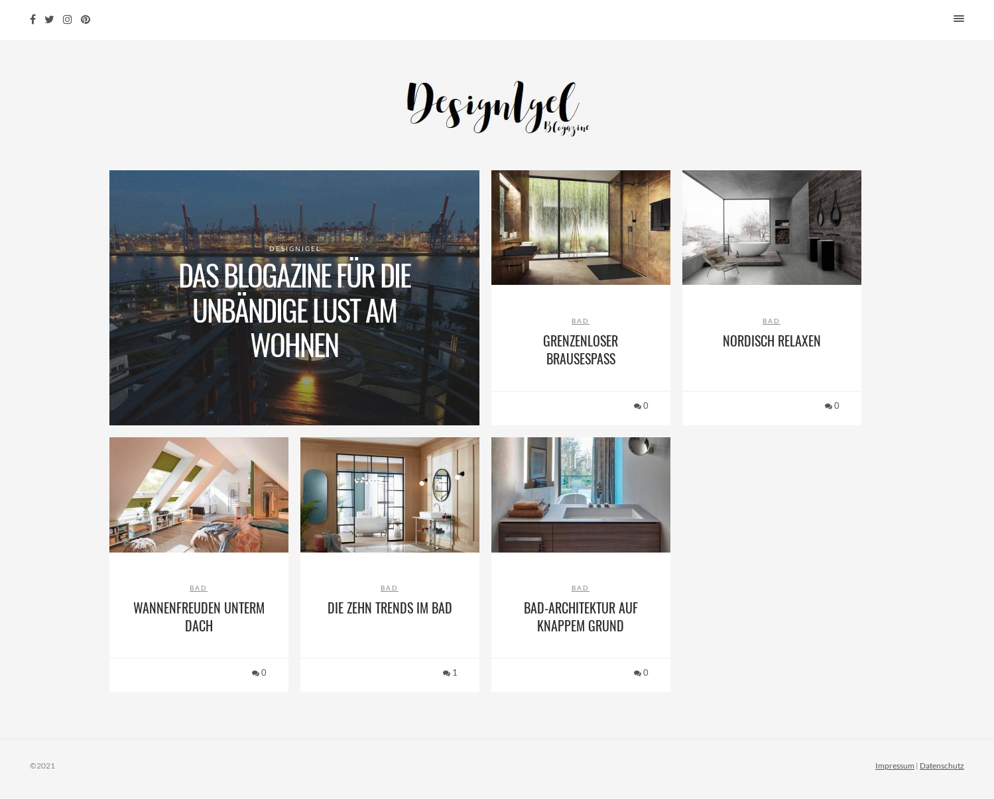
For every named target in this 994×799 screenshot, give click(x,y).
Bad (581, 321)
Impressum (894, 766)
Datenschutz (942, 766)
